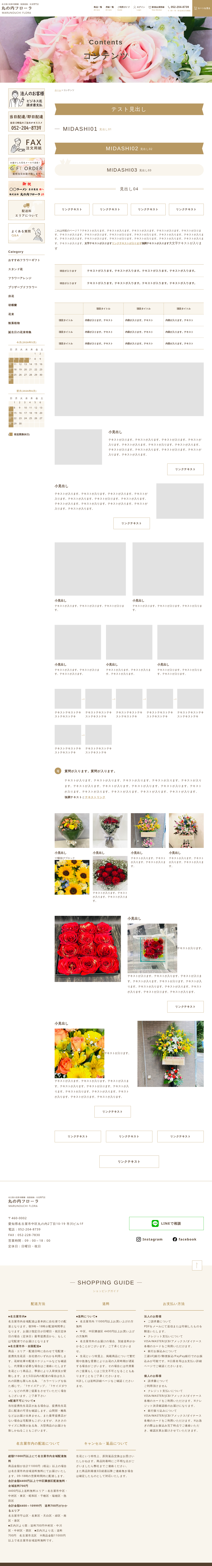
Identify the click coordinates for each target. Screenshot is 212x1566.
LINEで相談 (166, 1223)
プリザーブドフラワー (22, 287)
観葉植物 (14, 323)
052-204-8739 (179, 9)
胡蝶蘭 (12, 305)
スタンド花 (15, 269)
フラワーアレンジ (20, 278)
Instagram (149, 1239)
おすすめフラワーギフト (24, 260)
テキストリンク (95, 797)
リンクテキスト (72, 209)
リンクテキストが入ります (127, 243)
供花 (11, 296)
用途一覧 (110, 8)
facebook (185, 1239)
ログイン (141, 8)
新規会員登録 (158, 8)
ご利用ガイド (123, 8)
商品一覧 (98, 8)
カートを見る (204, 8)
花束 (11, 314)
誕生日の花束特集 (20, 332)
